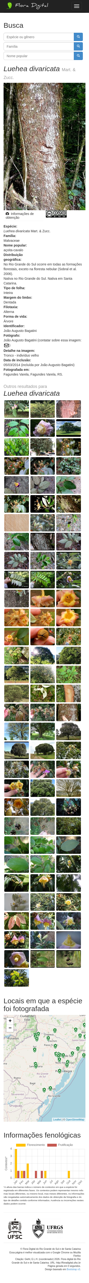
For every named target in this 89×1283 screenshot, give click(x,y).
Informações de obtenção (20, 215)
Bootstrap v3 (73, 1269)
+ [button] (10, 1021)
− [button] (10, 1028)
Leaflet (57, 1119)
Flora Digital (27, 5)
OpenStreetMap (75, 1119)
